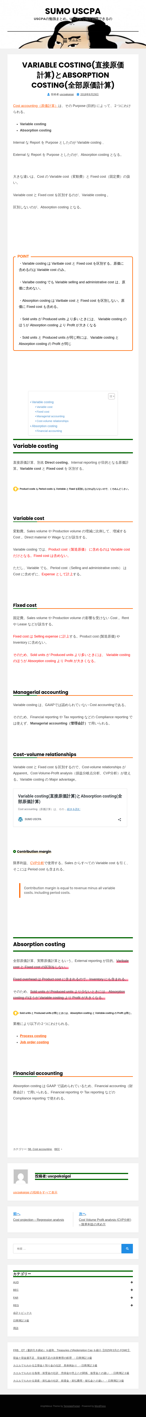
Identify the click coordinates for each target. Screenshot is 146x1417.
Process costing (33, 1036)
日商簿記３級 (21, 1320)
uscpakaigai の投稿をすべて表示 (35, 1192)
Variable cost (44, 406)
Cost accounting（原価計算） (35, 106)
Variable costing (43, 402)
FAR (73, 1297)
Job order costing (34, 1042)
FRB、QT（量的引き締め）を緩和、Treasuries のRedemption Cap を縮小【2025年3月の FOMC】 (72, 1350)
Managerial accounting (50, 416)
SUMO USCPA (73, 11)
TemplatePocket (71, 1406)
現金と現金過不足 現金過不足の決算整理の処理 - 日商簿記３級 (52, 1357)
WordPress (100, 1406)
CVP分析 (37, 863)
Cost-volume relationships (52, 421)
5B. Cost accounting (40, 1149)
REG (73, 1305)
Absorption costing (44, 426)
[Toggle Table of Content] (109, 396)
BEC (57, 1149)
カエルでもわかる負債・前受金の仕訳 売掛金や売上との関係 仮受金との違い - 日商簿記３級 (71, 1373)
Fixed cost (42, 411)
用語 (15, 1328)
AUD (73, 1282)
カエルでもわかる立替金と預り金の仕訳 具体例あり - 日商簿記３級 (55, 1365)
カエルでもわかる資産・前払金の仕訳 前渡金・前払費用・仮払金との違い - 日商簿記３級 (68, 1380)
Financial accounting (49, 430)
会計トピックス (22, 1312)
